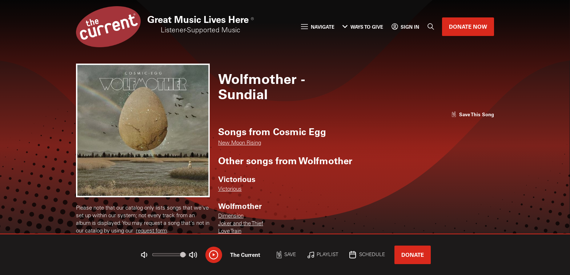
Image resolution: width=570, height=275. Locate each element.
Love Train (229, 231)
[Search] (431, 27)
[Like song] (472, 114)
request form (151, 231)
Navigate (317, 27)
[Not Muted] (144, 255)
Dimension (231, 216)
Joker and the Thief (240, 224)
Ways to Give (362, 27)
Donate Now (468, 26)
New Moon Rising (239, 143)
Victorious (230, 189)
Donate (412, 254)
